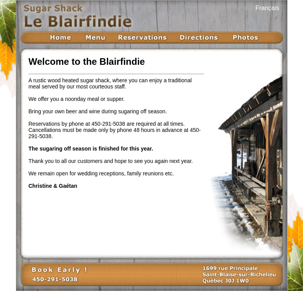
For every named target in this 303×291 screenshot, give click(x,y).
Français (267, 8)
